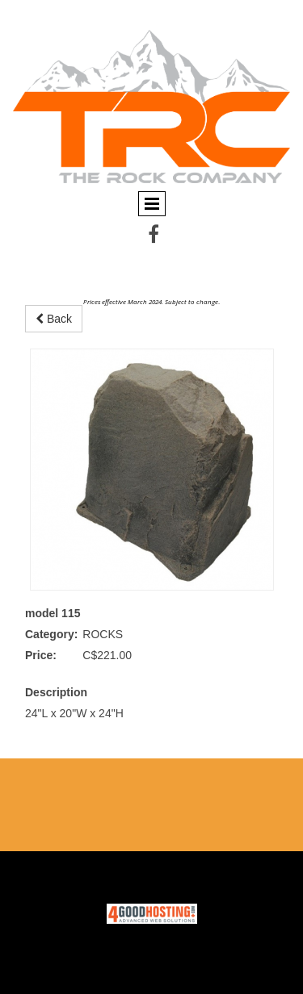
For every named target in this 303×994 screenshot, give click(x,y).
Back (54, 318)
